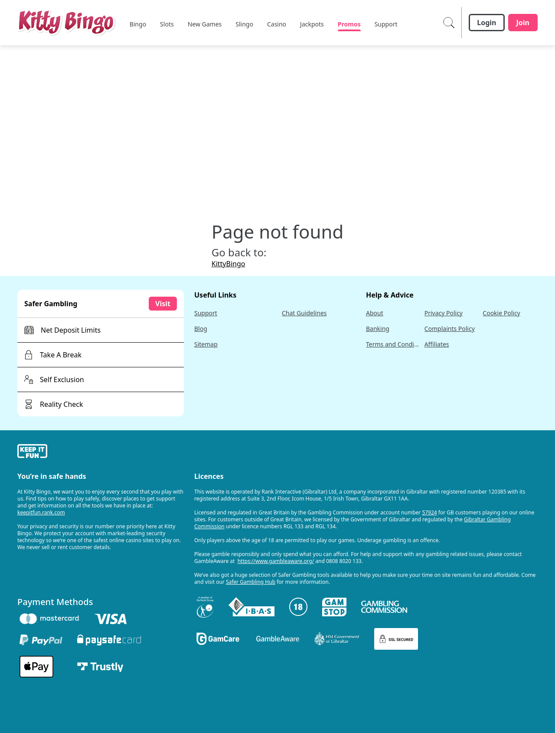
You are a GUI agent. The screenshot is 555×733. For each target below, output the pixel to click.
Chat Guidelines (304, 313)
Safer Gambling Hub (250, 582)
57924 (429, 512)
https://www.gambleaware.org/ (276, 561)
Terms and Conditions (393, 344)
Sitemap (206, 344)
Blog (200, 328)
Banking (377, 328)
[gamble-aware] (100, 452)
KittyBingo (228, 263)
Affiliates (436, 344)
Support (205, 313)
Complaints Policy (449, 328)
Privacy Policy (443, 313)
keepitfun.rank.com (41, 512)
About (374, 313)
